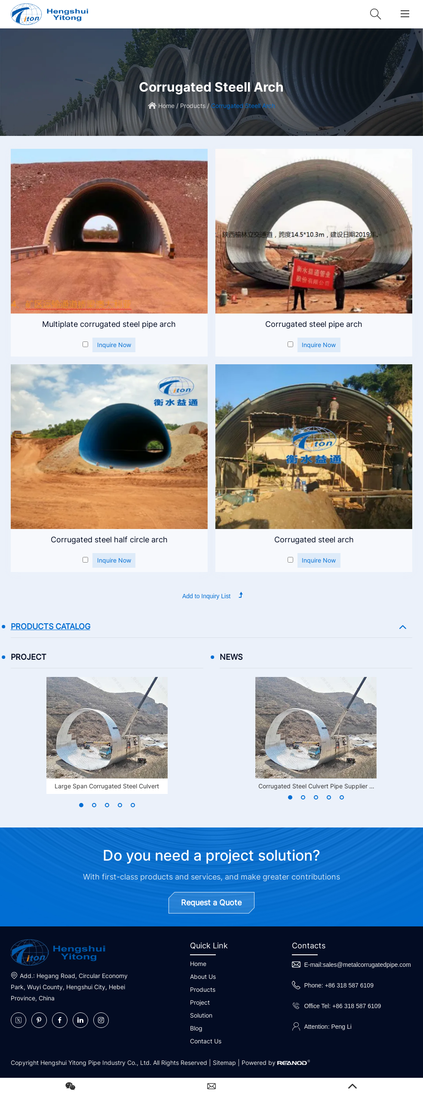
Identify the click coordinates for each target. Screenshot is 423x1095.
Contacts (308, 945)
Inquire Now (114, 344)
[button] (81, 805)
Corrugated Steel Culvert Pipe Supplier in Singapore (316, 787)
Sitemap (224, 1062)
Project (200, 1002)
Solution (201, 1015)
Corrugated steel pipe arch (313, 324)
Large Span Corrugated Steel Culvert (107, 786)
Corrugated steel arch (314, 539)
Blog (196, 1028)
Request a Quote (211, 902)
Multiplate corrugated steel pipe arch (109, 324)
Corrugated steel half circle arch (109, 539)
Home (166, 105)
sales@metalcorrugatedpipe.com (367, 964)
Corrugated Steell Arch (243, 105)
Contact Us (205, 1041)
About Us (203, 976)
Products (192, 105)
